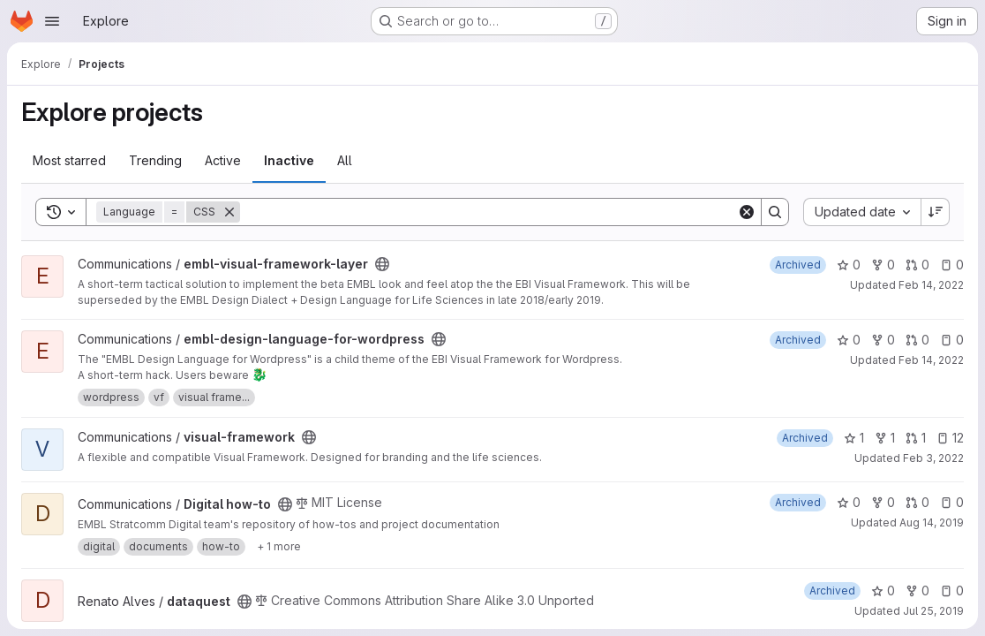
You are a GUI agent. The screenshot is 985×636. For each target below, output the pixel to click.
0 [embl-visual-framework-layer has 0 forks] (883, 264)
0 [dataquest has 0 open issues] (952, 590)
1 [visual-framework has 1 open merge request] (916, 437)
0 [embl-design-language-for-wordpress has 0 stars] (849, 339)
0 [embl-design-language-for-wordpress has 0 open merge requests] (917, 339)
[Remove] (229, 212)
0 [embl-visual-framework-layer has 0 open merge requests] (917, 264)
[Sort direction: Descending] (935, 212)
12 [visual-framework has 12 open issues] (950, 437)
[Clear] (746, 212)
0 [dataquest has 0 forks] (917, 590)
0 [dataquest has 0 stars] (883, 590)
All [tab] (344, 160)
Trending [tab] (155, 160)
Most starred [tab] (69, 160)
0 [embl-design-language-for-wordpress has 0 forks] (883, 339)
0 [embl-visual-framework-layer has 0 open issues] (952, 264)
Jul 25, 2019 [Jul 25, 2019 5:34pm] (933, 610)
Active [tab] (223, 160)
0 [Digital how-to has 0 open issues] (952, 502)
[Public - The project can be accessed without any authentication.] (382, 264)
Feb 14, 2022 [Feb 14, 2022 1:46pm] (931, 285)
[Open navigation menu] (52, 21)
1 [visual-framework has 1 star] (854, 437)
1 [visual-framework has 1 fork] (885, 437)
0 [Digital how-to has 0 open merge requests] (917, 502)
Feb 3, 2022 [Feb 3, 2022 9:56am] (933, 458)
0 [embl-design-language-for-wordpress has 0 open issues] (952, 339)
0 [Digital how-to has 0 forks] (883, 502)
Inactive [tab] (289, 160)
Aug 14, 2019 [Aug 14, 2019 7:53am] (931, 522)
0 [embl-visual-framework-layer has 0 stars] (849, 264)
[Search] (488, 212)
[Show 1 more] (279, 546)
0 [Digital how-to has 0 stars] (849, 502)
